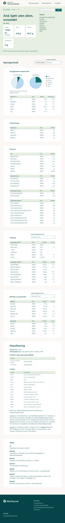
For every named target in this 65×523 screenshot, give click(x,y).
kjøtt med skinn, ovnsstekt (23, 51)
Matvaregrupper (34, 3)
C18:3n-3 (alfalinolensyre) (16, 205)
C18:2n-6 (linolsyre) (14, 203)
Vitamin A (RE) (13, 247)
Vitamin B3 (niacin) (14, 269)
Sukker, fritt (12, 137)
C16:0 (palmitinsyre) (14, 183)
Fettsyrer (41, 19)
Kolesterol (12, 171)
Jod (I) (11, 333)
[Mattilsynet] (11, 501)
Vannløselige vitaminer (15, 262)
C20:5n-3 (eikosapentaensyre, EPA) (18, 217)
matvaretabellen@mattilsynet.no (10, 515)
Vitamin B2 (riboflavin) (15, 267)
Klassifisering (42, 29)
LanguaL (12, 427)
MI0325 (33, 244)
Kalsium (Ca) (13, 306)
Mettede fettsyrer (14, 156)
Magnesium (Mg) (14, 313)
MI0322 (34, 247)
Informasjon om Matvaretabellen (41, 505)
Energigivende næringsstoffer (47, 17)
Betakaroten (14, 252)
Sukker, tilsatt (13, 135)
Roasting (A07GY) (28, 364)
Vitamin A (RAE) (14, 244)
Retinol (12, 249)
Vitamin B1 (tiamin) (14, 264)
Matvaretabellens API (38, 503)
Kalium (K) (12, 311)
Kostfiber (12, 104)
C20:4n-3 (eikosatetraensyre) (17, 212)
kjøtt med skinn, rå (34, 51)
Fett (11, 99)
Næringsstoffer (46, 3)
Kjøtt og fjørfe (6, 9)
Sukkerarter (12, 132)
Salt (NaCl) (12, 303)
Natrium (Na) (13, 308)
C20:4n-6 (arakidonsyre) (15, 215)
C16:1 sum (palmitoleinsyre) (16, 193)
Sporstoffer (42, 27)
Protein (12, 106)
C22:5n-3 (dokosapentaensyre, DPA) (18, 220)
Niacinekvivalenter (14, 271)
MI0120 (33, 303)
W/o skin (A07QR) (28, 361)
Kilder (40, 31)
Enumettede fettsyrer (15, 161)
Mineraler (41, 25)
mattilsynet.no (37, 509)
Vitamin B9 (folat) (14, 276)
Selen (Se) (12, 328)
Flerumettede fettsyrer (15, 163)
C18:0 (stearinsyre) (14, 185)
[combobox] (47, 10)
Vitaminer (41, 23)
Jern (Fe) (12, 323)
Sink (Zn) (12, 326)
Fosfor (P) (12, 316)
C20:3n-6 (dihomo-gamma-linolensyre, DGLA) (20, 210)
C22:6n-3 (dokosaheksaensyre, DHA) (18, 222)
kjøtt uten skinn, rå (12, 51)
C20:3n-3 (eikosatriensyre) (16, 207)
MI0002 (34, 99)
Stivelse (12, 130)
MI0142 (33, 111)
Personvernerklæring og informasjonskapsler (44, 507)
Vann (11, 111)
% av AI (53, 242)
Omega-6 (12, 168)
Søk (58, 10)
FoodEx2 (12, 416)
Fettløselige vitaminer (15, 242)
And (18, 9)
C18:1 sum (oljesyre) (14, 195)
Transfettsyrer (13, 158)
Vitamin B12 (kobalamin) (15, 279)
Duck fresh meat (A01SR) (24, 355)
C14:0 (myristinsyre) (14, 180)
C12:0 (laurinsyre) (14, 178)
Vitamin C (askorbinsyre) (15, 281)
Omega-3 (12, 166)
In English (57, 3)
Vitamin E (12, 257)
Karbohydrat (13, 101)
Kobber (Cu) (13, 330)
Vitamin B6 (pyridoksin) (15, 274)
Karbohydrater (43, 21)
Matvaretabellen (13, 4)
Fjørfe (13, 9)
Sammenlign (40, 62)
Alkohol (12, 109)
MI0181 (33, 101)
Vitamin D (12, 254)
